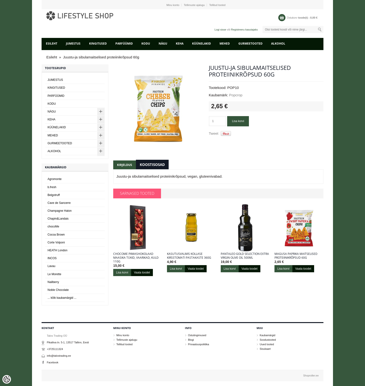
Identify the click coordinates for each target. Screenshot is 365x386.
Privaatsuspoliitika (198, 344)
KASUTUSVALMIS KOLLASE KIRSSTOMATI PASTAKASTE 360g (189, 256)
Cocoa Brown (56, 234)
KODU (145, 43)
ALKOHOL (278, 43)
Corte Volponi (56, 242)
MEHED (225, 43)
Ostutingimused (197, 335)
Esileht (51, 43)
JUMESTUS (73, 43)
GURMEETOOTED (250, 43)
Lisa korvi (238, 121)
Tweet (213, 133)
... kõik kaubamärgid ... (62, 297)
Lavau (51, 266)
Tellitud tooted (217, 5)
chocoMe (53, 226)
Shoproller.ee (311, 375)
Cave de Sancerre (59, 203)
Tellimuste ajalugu (194, 5)
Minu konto (172, 5)
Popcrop (235, 95)
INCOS (52, 258)
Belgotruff (54, 195)
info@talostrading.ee (59, 355)
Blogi (191, 339)
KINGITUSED (98, 43)
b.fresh (52, 187)
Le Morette (54, 274)
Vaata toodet (142, 272)
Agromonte (55, 179)
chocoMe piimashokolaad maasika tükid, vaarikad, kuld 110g (136, 257)
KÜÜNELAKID (201, 43)
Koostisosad (152, 164)
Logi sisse (220, 29)
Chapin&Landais (58, 218)
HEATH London (57, 250)
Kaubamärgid (267, 335)
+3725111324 (55, 349)
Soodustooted (268, 339)
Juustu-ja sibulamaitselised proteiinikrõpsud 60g (101, 57)
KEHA (179, 43)
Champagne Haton (60, 210)
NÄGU (163, 43)
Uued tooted (267, 344)
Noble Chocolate (58, 290)
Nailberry (53, 282)
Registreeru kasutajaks (244, 29)
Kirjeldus (124, 165)
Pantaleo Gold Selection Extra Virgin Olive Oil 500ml (245, 256)
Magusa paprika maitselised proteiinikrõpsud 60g (295, 256)
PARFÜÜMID (124, 43)
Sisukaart (265, 348)
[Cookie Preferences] (6, 379)
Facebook (52, 362)
